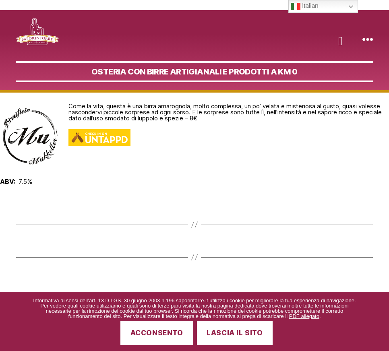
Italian (305, 6)
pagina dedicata (236, 306)
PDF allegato (304, 316)
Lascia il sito (235, 333)
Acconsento (156, 333)
